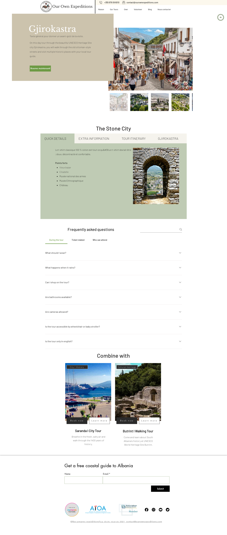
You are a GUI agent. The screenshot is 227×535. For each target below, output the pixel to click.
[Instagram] (153, 509)
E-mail (105, 474)
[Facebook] (146, 509)
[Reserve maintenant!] (40, 69)
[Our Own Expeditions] (72, 6)
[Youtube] (160, 509)
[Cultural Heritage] (127, 367)
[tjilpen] (167, 509)
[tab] (57, 138)
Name (67, 474)
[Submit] (160, 489)
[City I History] (77, 367)
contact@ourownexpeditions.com (142, 2)
